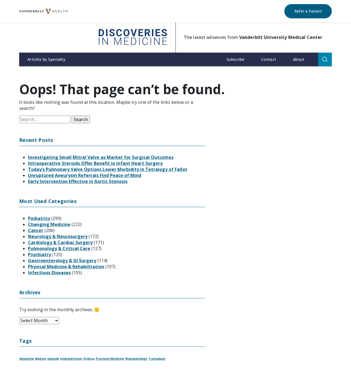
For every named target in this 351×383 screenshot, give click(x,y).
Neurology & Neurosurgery (57, 236)
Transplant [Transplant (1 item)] (156, 359)
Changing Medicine (49, 224)
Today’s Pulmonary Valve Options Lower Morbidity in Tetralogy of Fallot (107, 169)
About (298, 59)
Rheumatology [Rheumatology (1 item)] (136, 359)
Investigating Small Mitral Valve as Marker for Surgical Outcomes (101, 157)
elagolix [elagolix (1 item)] (53, 359)
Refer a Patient (308, 11)
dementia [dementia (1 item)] (26, 359)
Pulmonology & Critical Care (59, 248)
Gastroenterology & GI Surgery (62, 261)
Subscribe (236, 59)
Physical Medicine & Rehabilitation (66, 267)
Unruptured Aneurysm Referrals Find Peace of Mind (84, 175)
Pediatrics (39, 218)
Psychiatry (39, 254)
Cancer (35, 230)
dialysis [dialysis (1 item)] (40, 359)
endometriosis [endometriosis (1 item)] (71, 359)
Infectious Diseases (49, 273)
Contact (268, 59)
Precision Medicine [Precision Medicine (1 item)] (110, 359)
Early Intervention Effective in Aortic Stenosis (78, 181)
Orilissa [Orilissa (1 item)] (89, 359)
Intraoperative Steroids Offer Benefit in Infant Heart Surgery (95, 163)
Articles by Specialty (46, 59)
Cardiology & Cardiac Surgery (60, 242)
